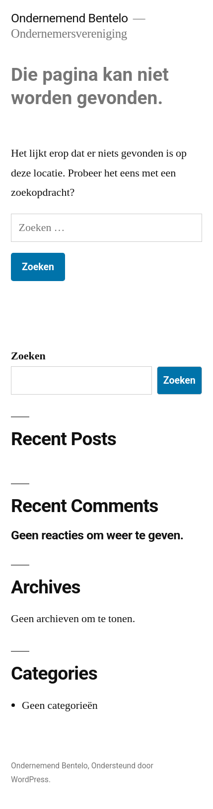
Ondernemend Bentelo (69, 18)
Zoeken (28, 356)
